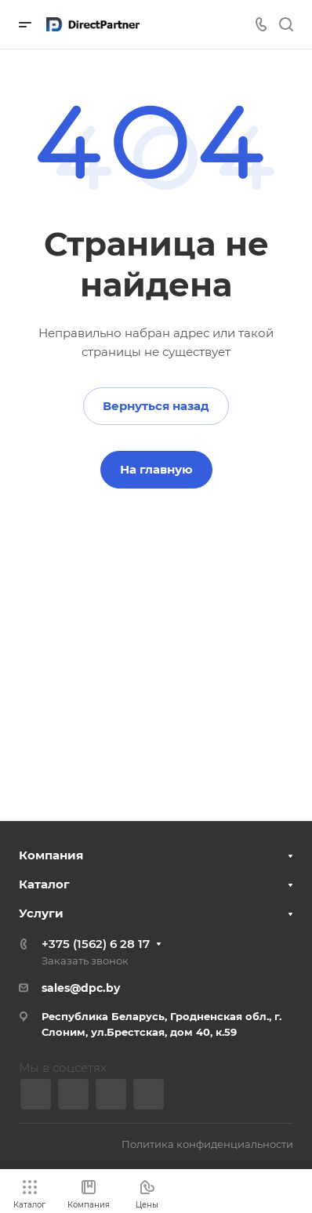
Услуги (41, 913)
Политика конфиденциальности (207, 1144)
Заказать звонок (85, 960)
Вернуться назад (156, 405)
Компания (51, 855)
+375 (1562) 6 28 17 (96, 943)
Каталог (44, 884)
